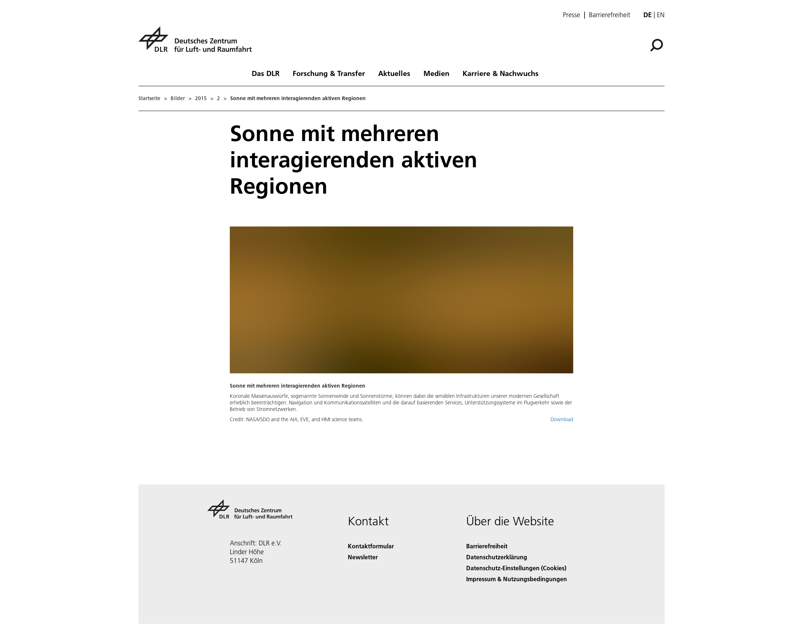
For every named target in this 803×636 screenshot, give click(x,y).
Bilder (178, 98)
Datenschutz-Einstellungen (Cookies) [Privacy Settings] (516, 568)
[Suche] (656, 45)
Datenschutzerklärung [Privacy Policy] (496, 557)
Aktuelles (394, 73)
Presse (571, 15)
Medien (436, 73)
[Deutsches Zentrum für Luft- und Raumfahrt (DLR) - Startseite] (198, 43)
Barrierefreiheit (609, 15)
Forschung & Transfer (329, 73)
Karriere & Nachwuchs (500, 73)
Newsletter (363, 557)
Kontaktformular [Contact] (371, 546)
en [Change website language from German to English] (661, 15)
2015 (201, 98)
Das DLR (265, 73)
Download (562, 419)
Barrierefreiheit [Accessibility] (486, 546)
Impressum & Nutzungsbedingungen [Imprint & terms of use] (516, 579)
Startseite (149, 98)
